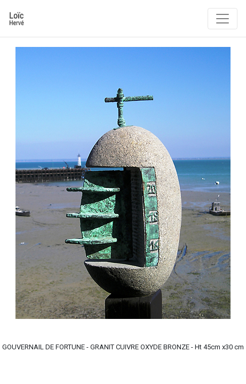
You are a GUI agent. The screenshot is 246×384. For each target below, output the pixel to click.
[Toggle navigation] (222, 18)
